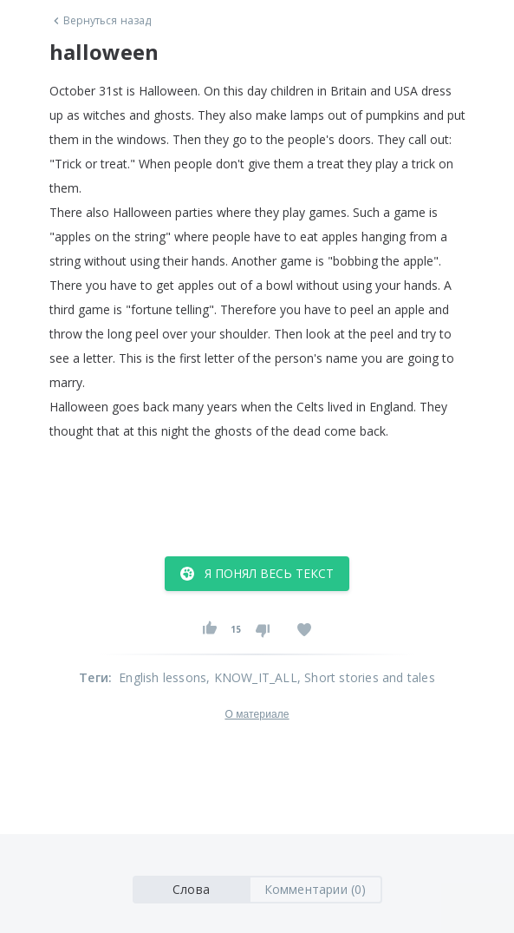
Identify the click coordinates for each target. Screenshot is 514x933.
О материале (256, 714)
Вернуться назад (100, 21)
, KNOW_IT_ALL (251, 677)
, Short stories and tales (366, 677)
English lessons (162, 677)
